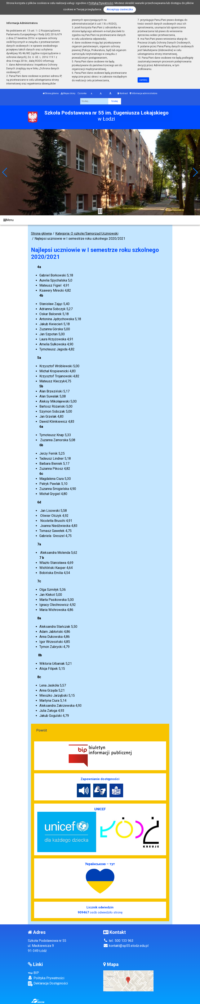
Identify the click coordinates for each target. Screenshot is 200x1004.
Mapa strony (68, 93)
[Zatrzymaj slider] (100, 211)
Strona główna (51, 93)
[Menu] (100, 220)
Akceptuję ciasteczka (120, 9)
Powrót (41, 730)
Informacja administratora (143, 93)
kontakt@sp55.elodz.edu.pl (125, 946)
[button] (5, 172)
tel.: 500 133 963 (118, 941)
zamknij (143, 80)
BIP (33, 973)
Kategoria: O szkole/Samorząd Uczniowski (86, 234)
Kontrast (122, 93)
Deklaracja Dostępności (48, 983)
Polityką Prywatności (101, 3)
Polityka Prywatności (46, 978)
